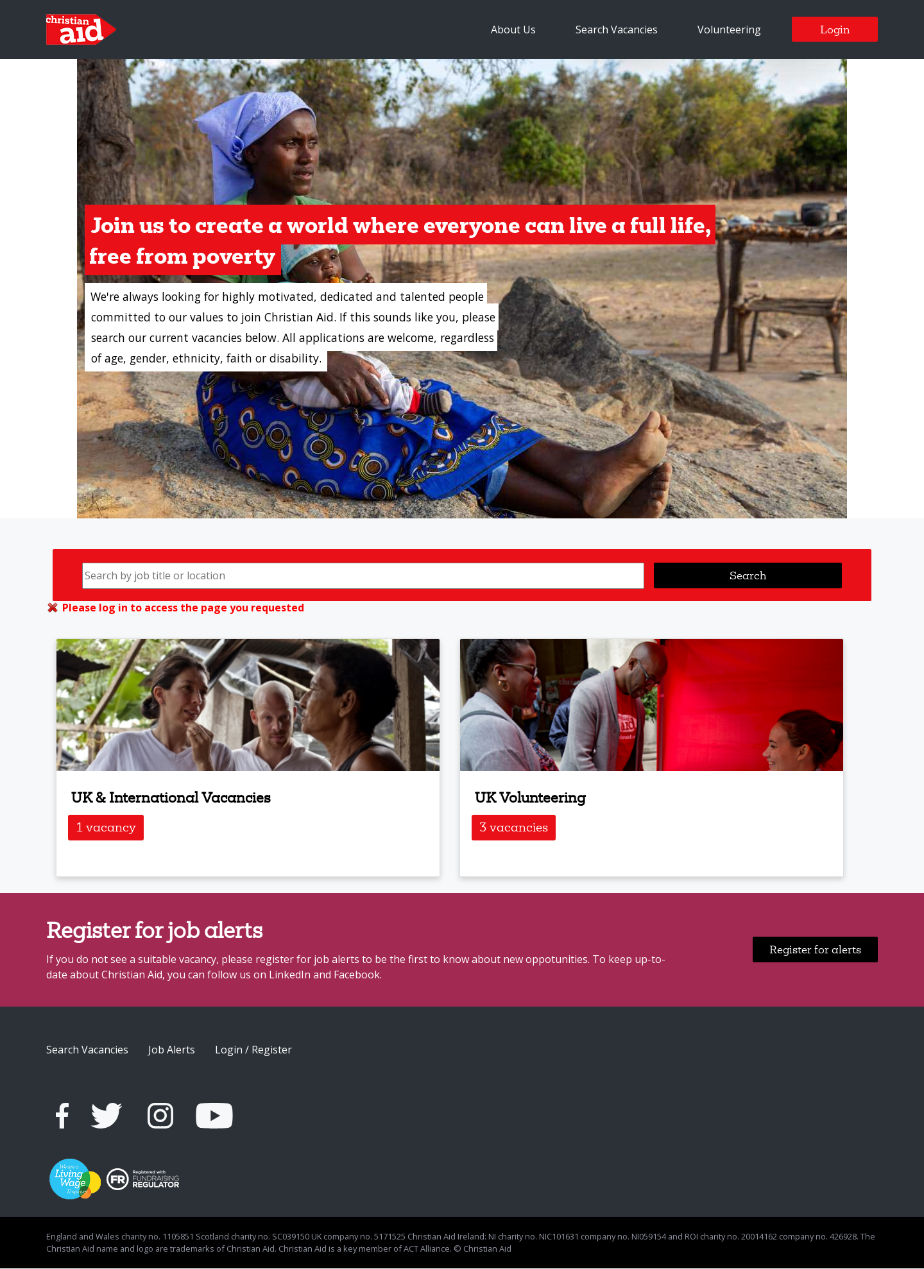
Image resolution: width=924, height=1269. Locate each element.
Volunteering (729, 29)
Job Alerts (171, 1051)
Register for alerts (815, 950)
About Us (513, 29)
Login (835, 29)
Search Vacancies (617, 29)
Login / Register (253, 1051)
